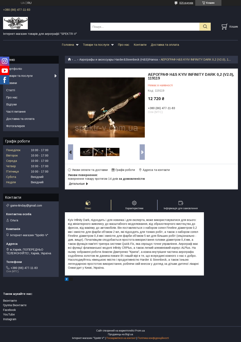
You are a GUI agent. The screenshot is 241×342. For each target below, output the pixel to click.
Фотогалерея (15, 126)
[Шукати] (205, 27)
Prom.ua (140, 330)
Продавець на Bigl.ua (120, 334)
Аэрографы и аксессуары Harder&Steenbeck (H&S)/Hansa (118, 59)
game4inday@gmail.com (26, 205)
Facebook (9, 310)
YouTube (9, 314)
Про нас (123, 44)
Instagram (9, 319)
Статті (10, 90)
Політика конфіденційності (153, 338)
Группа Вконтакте (15, 305)
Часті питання (16, 111)
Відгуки (11, 104)
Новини (11, 83)
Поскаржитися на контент (121, 338)
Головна (68, 44)
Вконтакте (10, 300)
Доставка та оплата (165, 44)
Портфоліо (14, 68)
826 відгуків (186, 2)
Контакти (140, 44)
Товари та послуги (96, 44)
